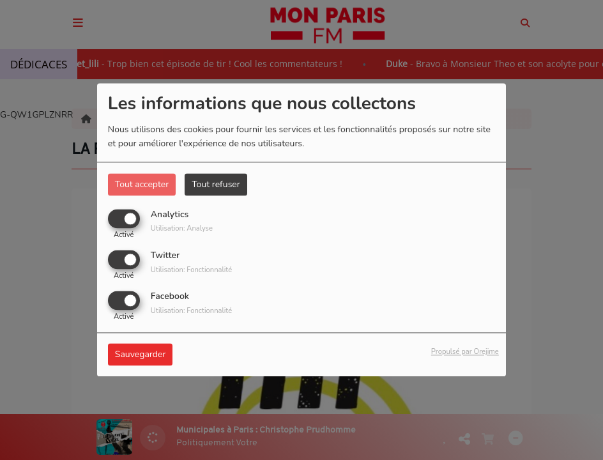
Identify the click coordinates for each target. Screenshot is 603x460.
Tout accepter (142, 184)
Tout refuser (216, 184)
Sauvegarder (140, 355)
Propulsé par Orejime (465, 352)
